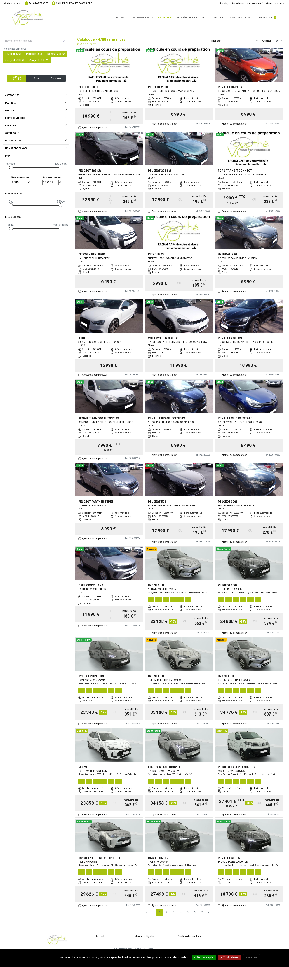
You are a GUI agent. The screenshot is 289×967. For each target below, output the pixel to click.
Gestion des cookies (189, 936)
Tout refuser (229, 957)
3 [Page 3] (174, 912)
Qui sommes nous (142, 17)
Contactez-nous (12, 3)
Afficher (266, 40)
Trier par (216, 40)
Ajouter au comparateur (94, 127)
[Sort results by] (240, 40)
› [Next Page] (208, 912)
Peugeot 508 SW (14, 60)
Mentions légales (144, 936)
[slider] (11, 167)
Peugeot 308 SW (38, 60)
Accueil (121, 17)
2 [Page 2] (167, 912)
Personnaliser (251, 957)
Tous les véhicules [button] (16, 78)
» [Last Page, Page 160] (215, 912)
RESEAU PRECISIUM (239, 17)
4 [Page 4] (181, 912)
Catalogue (165, 17)
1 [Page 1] (160, 912)
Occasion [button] (56, 78)
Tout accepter (204, 957)
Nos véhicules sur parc (191, 17)
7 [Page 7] (202, 912)
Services (217, 17)
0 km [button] (36, 78)
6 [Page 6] (195, 912)
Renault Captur (56, 53)
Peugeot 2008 (34, 53)
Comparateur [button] (266, 17)
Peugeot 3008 (13, 53)
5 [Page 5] (188, 912)
